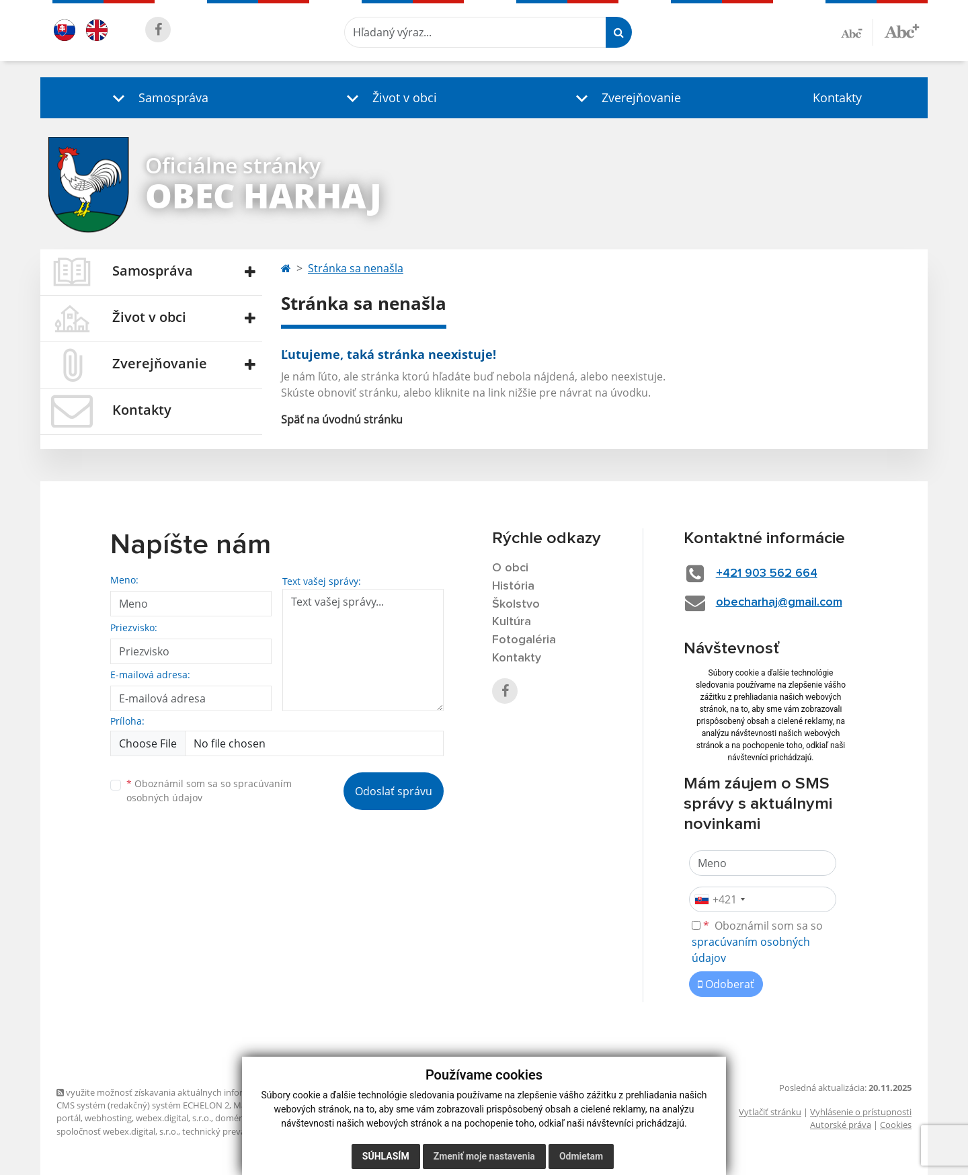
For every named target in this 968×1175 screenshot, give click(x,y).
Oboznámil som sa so (209, 790)
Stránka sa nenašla (355, 268)
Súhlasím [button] (385, 1156)
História (513, 586)
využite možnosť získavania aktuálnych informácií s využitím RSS (189, 1092)
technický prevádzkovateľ (233, 1131)
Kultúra (511, 622)
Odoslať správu (393, 791)
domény (231, 1118)
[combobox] (719, 899)
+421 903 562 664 (766, 573)
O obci (510, 568)
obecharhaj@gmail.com (779, 602)
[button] (157, 97)
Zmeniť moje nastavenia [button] (484, 1156)
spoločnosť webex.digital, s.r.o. (117, 1131)
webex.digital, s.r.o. (173, 1118)
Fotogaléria (524, 640)
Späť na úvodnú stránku (342, 419)
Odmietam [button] (581, 1156)
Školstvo (516, 604)
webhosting (108, 1118)
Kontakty (837, 97)
